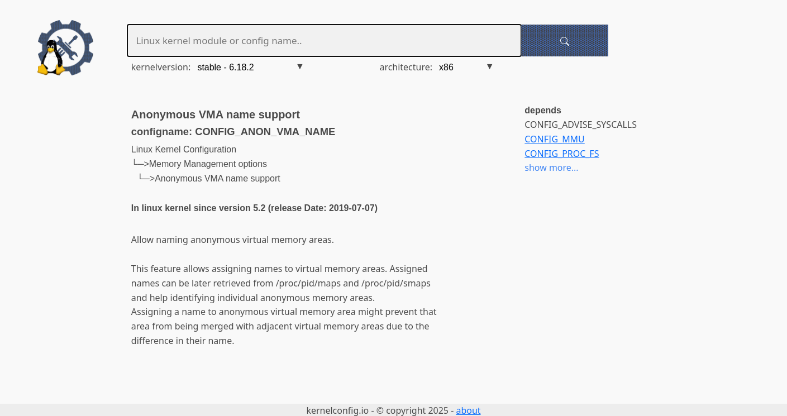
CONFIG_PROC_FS (561, 153)
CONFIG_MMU (554, 139)
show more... (551, 167)
